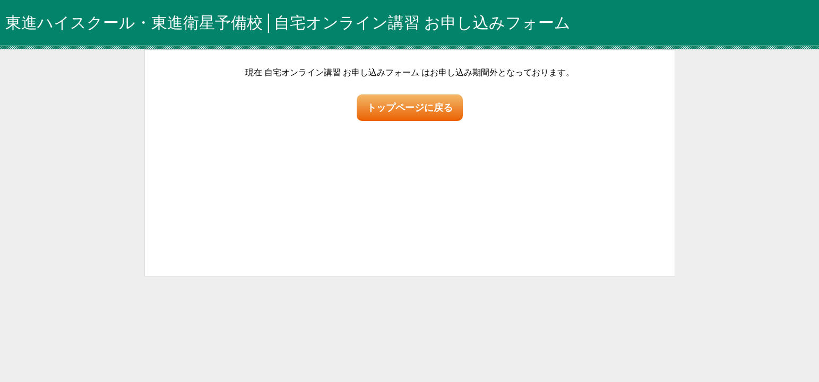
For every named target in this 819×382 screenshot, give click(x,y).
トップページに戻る (410, 107)
